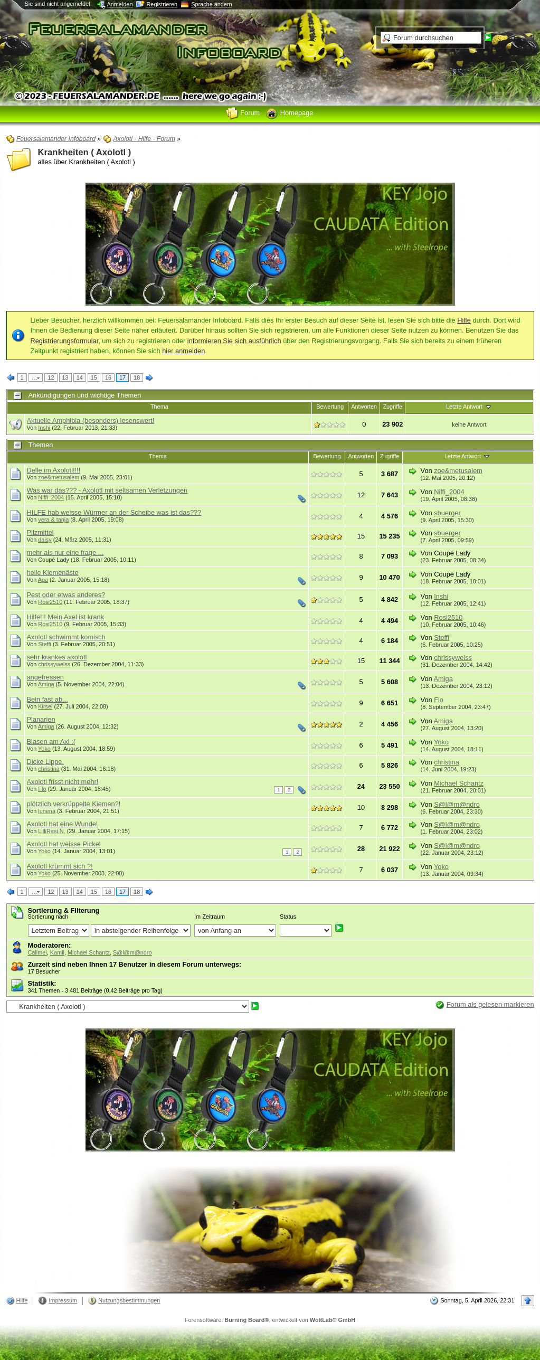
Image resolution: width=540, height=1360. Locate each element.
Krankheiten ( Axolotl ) (84, 152)
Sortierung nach (48, 916)
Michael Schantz (459, 783)
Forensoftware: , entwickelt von (270, 1320)
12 (51, 377)
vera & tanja (53, 519)
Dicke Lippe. (45, 762)
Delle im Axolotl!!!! (54, 470)
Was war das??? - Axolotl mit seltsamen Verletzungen (107, 490)
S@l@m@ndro (457, 804)
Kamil (57, 952)
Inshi (44, 427)
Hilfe (464, 320)
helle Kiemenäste (53, 573)
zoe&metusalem (58, 477)
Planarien (41, 719)
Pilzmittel (40, 532)
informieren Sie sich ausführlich (234, 341)
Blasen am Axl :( (51, 741)
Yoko (44, 748)
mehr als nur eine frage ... (65, 552)
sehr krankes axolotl (57, 657)
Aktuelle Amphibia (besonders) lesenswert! (91, 420)
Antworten (364, 406)
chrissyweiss (54, 664)
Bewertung (330, 406)
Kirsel (45, 706)
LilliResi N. (51, 831)
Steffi (44, 644)
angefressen (45, 677)
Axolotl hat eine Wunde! (62, 824)
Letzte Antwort (469, 406)
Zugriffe (392, 406)
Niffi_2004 (51, 497)
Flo (438, 700)
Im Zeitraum (209, 916)
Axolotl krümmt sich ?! (60, 866)
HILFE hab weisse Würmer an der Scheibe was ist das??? (114, 512)
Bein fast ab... (47, 699)
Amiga (46, 684)
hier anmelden (183, 351)
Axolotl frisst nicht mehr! (63, 782)
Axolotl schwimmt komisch (66, 637)
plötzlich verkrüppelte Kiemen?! (74, 804)
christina (49, 769)
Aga (43, 580)
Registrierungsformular (65, 341)
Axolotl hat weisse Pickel (64, 844)
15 (94, 377)
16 (108, 377)
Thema (159, 406)
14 (80, 377)
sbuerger (447, 513)
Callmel (37, 952)
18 (137, 377)
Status (288, 916)
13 (65, 377)
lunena (46, 811)
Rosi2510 (50, 602)
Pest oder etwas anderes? (66, 595)
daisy (44, 539)
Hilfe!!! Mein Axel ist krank (66, 617)
